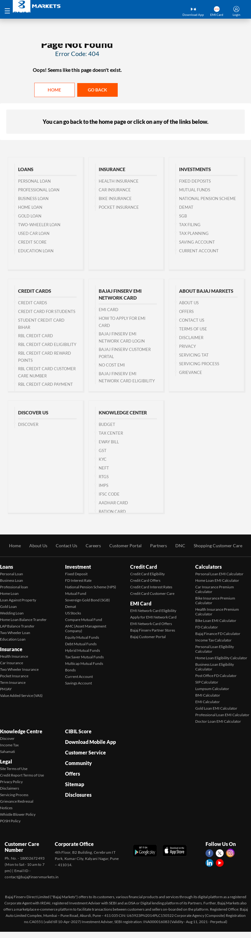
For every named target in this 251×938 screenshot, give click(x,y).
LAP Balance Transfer (17, 626)
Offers (186, 311)
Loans (6, 567)
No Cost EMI (112, 364)
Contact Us (66, 545)
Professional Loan (38, 189)
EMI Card (108, 309)
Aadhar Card (113, 502)
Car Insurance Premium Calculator (214, 589)
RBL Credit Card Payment (45, 384)
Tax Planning (194, 233)
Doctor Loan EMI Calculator (218, 721)
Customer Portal (125, 545)
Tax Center (111, 433)
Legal (6, 761)
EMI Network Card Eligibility (153, 610)
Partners (158, 545)
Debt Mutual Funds (81, 644)
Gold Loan (29, 215)
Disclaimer (191, 337)
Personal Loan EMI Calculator (219, 574)
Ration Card (112, 511)
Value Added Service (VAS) (21, 695)
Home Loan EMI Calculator (217, 580)
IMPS (103, 485)
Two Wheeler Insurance (19, 669)
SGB (183, 215)
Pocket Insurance (119, 207)
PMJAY (6, 689)
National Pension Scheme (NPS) (90, 587)
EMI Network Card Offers (151, 623)
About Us (189, 302)
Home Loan (30, 207)
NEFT (104, 467)
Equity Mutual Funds (82, 637)
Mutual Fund (75, 593)
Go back (97, 89)
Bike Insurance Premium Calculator (215, 600)
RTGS (104, 476)
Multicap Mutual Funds (84, 663)
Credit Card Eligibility (147, 574)
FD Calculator (206, 627)
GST (103, 450)
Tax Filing (190, 224)
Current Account (199, 250)
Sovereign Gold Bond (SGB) (87, 600)
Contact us (191, 320)
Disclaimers (9, 788)
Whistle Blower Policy (18, 814)
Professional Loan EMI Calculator (222, 714)
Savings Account (78, 683)
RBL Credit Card (35, 335)
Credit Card (143, 567)
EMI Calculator (207, 701)
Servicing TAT (194, 354)
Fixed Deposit (76, 574)
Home (54, 89)
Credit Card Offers (145, 580)
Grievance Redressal (16, 801)
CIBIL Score (78, 731)
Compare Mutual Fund (83, 619)
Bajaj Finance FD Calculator (217, 633)
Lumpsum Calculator (212, 688)
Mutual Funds (194, 189)
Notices (6, 807)
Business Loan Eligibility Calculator (214, 666)
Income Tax (9, 745)
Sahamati (7, 751)
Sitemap (74, 784)
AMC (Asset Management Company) (85, 628)
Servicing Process (199, 363)
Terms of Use (193, 328)
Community (78, 763)
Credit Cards (32, 302)
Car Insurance (115, 189)
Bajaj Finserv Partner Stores (152, 630)
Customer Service (85, 752)
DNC (180, 545)
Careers (93, 545)
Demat (186, 207)
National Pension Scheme (207, 198)
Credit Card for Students (46, 311)
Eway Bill (109, 441)
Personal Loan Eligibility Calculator (214, 649)
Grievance (190, 372)
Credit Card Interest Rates (151, 587)
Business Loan (33, 198)
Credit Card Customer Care (152, 593)
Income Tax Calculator (213, 640)
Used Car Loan (34, 233)
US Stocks (73, 613)
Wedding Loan (12, 613)
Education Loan (36, 250)
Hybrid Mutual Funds (82, 650)
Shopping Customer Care (218, 545)
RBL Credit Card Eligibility (47, 344)
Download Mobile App (90, 742)
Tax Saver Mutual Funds (84, 657)
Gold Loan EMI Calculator (216, 708)
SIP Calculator (206, 682)
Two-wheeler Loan (39, 224)
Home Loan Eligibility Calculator (221, 658)
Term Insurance (13, 682)
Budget (107, 424)
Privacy (187, 346)
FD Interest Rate (78, 580)
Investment (78, 567)
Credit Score (32, 242)
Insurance (11, 649)
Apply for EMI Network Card (153, 617)
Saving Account (197, 242)
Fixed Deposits (195, 181)
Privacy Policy (11, 781)
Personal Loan (34, 181)
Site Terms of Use (13, 768)
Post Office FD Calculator (216, 675)
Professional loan (14, 587)
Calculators (208, 567)
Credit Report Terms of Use (22, 775)
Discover (28, 424)
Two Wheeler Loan (15, 632)
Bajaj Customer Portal (148, 636)
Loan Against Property (18, 600)
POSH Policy (10, 821)
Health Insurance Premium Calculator (217, 611)
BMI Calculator (207, 695)
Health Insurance (119, 181)
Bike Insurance (115, 198)
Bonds (70, 670)
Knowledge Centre (21, 731)
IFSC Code (109, 494)
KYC (103, 459)
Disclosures (78, 795)
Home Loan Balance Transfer (23, 619)
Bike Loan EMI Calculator (215, 620)
